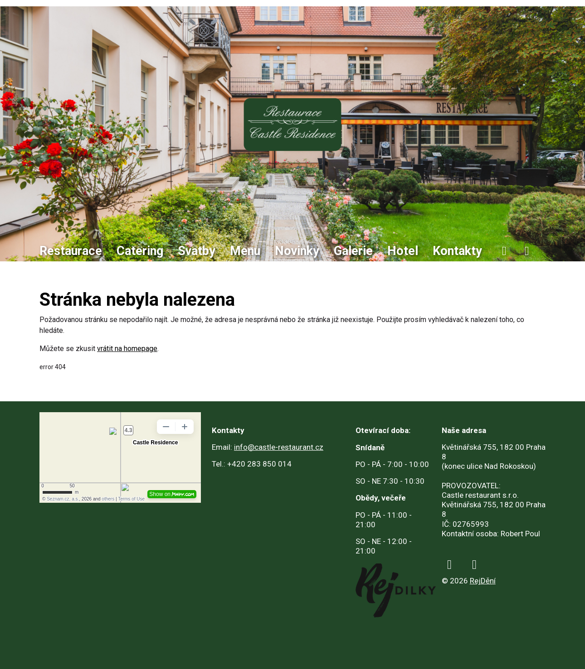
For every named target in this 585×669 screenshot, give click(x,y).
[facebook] (504, 251)
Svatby (196, 251)
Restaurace (70, 251)
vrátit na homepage (127, 348)
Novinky (297, 251)
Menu (245, 251)
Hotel (402, 251)
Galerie (353, 251)
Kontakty (457, 251)
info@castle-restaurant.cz (278, 447)
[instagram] (527, 251)
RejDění (483, 580)
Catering (140, 251)
